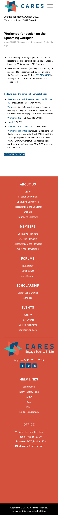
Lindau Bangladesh (29, 411)
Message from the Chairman (27, 206)
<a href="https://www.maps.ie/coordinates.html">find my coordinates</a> (29, 472)
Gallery (28, 314)
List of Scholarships (28, 292)
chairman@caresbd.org (31, 446)
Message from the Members (27, 243)
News (33, 42)
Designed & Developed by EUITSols (29, 511)
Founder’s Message (28, 216)
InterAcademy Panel (29, 391)
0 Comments (22, 42)
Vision (28, 191)
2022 (26, 20)
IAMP (29, 406)
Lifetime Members (28, 238)
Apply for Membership (28, 248)
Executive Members (28, 233)
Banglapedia (29, 386)
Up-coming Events (28, 324)
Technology (28, 265)
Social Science (28, 275)
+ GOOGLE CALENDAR (14, 154)
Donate (28, 211)
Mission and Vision (28, 196)
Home (18, 20)
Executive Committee (28, 201)
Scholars (28, 297)
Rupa (6, 46)
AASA (29, 396)
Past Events (28, 319)
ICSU (29, 401)
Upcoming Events (42, 42)
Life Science (28, 270)
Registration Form (27, 329)
